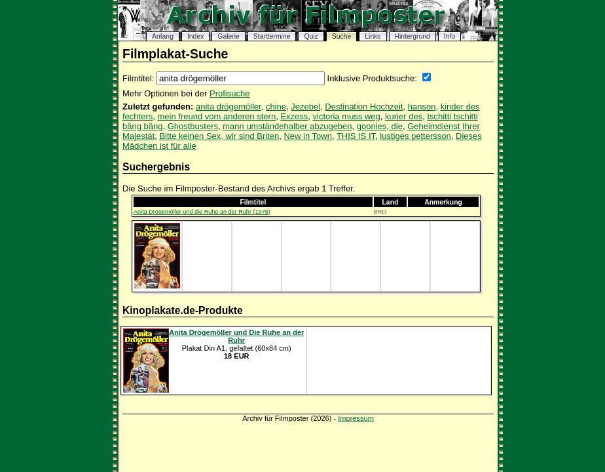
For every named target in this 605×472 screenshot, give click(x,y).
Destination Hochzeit (364, 106)
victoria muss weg (346, 116)
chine (276, 106)
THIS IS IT (356, 136)
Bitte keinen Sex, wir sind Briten (219, 136)
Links (372, 36)
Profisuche (229, 93)
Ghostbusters (193, 126)
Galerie (228, 36)
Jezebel (305, 106)
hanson (422, 106)
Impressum (356, 418)
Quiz (311, 36)
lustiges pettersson (415, 136)
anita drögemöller (228, 106)
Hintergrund (412, 36)
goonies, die (380, 126)
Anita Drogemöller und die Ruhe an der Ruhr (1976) (202, 211)
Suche (341, 36)
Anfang (163, 36)
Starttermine (272, 36)
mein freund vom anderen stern (216, 116)
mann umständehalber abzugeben (287, 126)
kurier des (403, 116)
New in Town (307, 136)
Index (195, 36)
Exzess (294, 116)
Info (449, 36)
